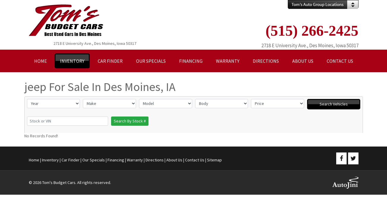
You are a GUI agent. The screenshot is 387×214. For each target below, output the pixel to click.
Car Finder (70, 160)
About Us (174, 160)
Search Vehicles (334, 104)
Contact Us (194, 160)
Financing (116, 160)
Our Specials (93, 160)
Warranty (135, 160)
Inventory (50, 160)
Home (34, 160)
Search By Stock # (130, 121)
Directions (155, 160)
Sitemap (214, 160)
